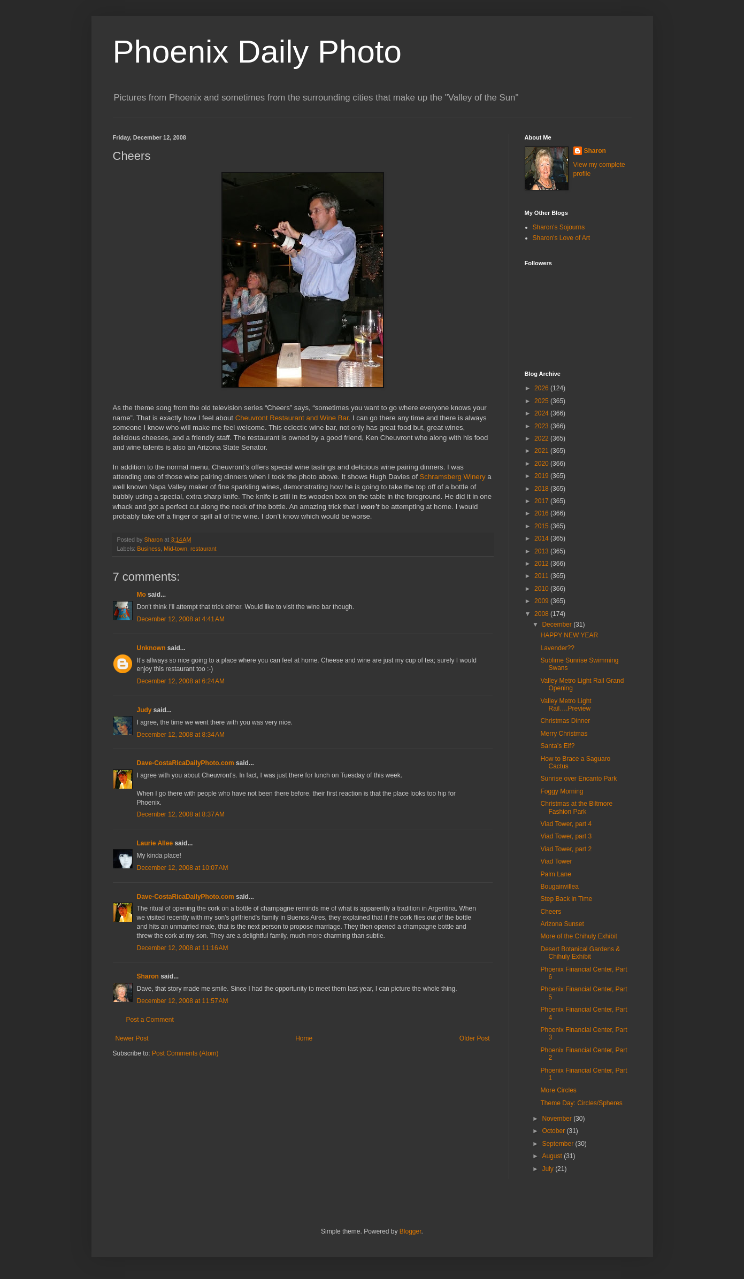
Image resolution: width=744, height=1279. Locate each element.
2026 (542, 388)
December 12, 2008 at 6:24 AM (181, 681)
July (548, 1169)
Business (148, 548)
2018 (542, 488)
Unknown (151, 648)
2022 (542, 438)
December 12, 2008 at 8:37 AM (181, 814)
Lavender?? (557, 648)
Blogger (410, 1231)
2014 (542, 538)
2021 (542, 450)
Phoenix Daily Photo (257, 52)
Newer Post (132, 1038)
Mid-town (175, 548)
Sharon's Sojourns (559, 227)
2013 (542, 551)
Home (303, 1038)
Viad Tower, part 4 (566, 824)
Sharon (148, 976)
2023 (542, 426)
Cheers (550, 911)
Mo (141, 594)
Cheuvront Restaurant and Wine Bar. (293, 418)
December (557, 624)
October (554, 1131)
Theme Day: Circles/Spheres (581, 1103)
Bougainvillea (559, 886)
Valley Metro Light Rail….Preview (565, 704)
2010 (542, 588)
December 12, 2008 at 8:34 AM (181, 734)
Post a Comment (150, 1019)
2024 (542, 413)
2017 (542, 501)
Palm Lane (555, 874)
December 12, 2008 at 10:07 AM (182, 868)
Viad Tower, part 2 (566, 849)
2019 (542, 476)
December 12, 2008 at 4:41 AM (181, 619)
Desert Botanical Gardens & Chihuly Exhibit (580, 952)
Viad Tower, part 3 (566, 836)
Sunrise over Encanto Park (578, 778)
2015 (542, 526)
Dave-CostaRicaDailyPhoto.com (185, 763)
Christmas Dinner (565, 721)
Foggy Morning (561, 791)
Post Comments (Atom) (185, 1053)
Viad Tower (556, 861)
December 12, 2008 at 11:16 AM (182, 948)
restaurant (203, 548)
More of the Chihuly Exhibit (578, 936)
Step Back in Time (566, 899)
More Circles (558, 1090)
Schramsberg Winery (453, 477)
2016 (542, 513)
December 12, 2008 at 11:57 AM (182, 1001)
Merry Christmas (563, 733)
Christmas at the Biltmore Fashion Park (576, 807)
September (558, 1143)
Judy (144, 710)
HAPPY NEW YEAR (569, 635)
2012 (542, 563)
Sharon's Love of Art (561, 238)
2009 (542, 601)
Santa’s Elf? (557, 746)
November (557, 1118)
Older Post (474, 1038)
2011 (542, 576)
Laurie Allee (155, 843)
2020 (542, 463)
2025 (542, 401)
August (553, 1156)
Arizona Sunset (562, 924)
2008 (542, 614)
